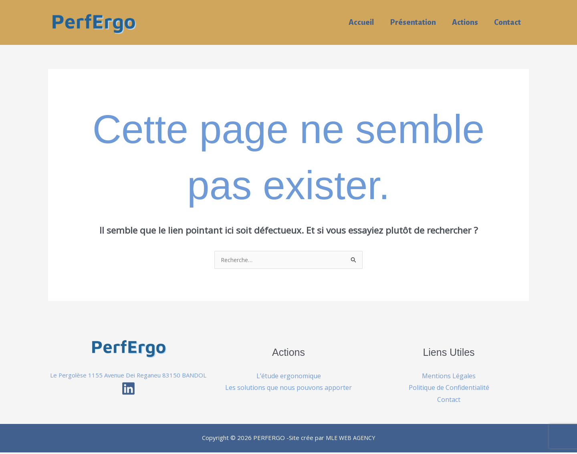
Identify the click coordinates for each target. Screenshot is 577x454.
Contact (507, 22)
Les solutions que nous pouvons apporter (288, 387)
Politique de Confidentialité (449, 387)
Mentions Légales (449, 376)
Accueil (358, 22)
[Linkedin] (128, 400)
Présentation (411, 22)
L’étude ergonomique (288, 376)
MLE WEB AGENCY (350, 439)
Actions (464, 22)
